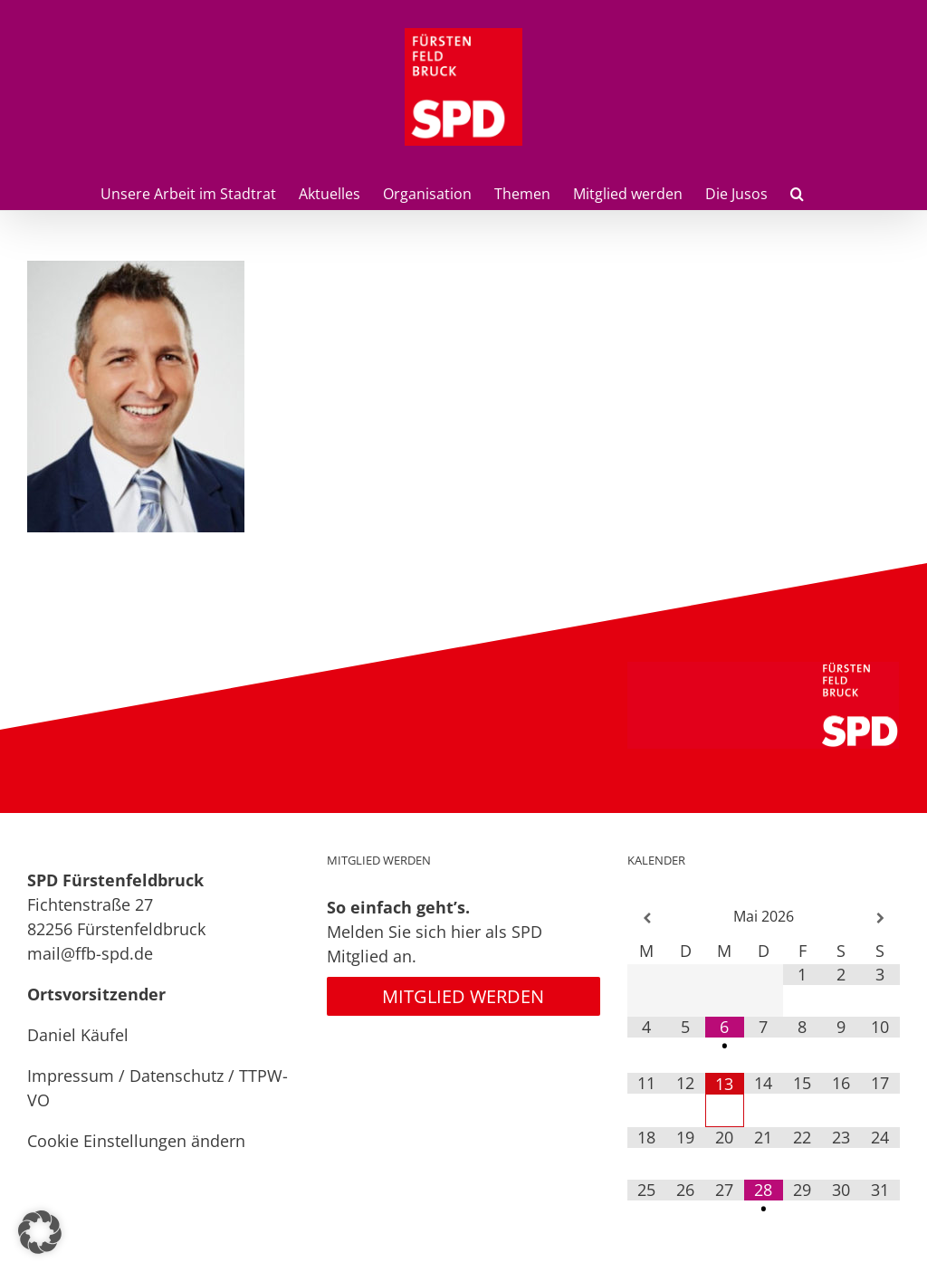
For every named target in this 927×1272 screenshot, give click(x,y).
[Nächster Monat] (880, 918)
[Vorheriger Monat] (646, 918)
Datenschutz (176, 1075)
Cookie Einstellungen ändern (136, 1141)
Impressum (70, 1075)
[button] (797, 192)
